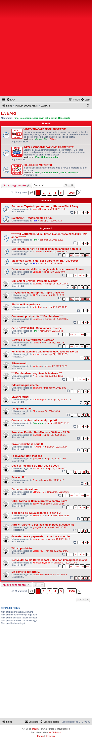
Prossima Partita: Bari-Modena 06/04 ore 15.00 (40, 432)
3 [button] (49, 192)
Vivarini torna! (20, 396)
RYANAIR (37, 251)
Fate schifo (18, 477)
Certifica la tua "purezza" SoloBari (32, 339)
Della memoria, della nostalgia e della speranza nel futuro (47, 269)
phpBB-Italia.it (55, 732)
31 (88, 554)
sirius (54, 118)
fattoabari (37, 307)
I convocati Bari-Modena (26, 455)
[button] (32, 192)
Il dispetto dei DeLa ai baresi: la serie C (36, 512)
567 (87, 299)
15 (84, 472)
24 (84, 379)
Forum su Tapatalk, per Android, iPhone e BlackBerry (44, 206)
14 (80, 472)
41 (88, 275)
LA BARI (8, 113)
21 (84, 507)
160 (71, 495)
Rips (35, 220)
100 (71, 346)
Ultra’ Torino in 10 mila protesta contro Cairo (39, 500)
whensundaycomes (42, 562)
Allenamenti (19, 363)
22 (75, 379)
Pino (16, 118)
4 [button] (55, 192)
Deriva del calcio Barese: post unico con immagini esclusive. (49, 559)
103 (87, 346)
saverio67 (37, 283)
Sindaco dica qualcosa (25, 304)
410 (71, 334)
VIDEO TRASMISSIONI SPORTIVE (45, 129)
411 (77, 334)
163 (87, 495)
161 (77, 495)
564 (71, 299)
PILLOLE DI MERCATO (38, 164)
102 (82, 346)
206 (77, 255)
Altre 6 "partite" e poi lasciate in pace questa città (42, 524)
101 (77, 346)
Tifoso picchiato (21, 548)
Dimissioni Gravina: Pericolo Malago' (34, 280)
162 (82, 495)
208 (87, 255)
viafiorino (37, 366)
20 (80, 507)
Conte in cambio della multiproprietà (34, 420)
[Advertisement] (46, 49)
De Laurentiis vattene (24, 489)
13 (75, 472)
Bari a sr (37, 272)
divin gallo (44, 118)
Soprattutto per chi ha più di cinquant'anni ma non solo (46, 248)
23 (80, 379)
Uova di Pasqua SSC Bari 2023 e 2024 (35, 465)
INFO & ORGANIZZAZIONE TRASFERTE (49, 147)
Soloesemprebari (29, 118)
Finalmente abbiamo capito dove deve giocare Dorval (44, 351)
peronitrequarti (40, 399)
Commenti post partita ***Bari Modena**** (37, 316)
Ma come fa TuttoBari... (25, 571)
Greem (38, 139)
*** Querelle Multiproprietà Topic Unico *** (37, 292)
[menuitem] (11, 99)
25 (88, 379)
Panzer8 (37, 342)
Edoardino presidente (25, 385)
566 (82, 299)
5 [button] (61, 192)
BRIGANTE (38, 492)
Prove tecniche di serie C (27, 444)
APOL (36, 295)
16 (88, 472)
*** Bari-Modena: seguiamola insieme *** (36, 373)
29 (80, 554)
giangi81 (37, 209)
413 (87, 334)
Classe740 (38, 551)
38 (75, 275)
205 (71, 255)
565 (77, 299)
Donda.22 (37, 319)
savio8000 (38, 574)
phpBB (35, 729)
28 (75, 554)
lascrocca (37, 354)
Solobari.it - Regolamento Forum (31, 217)
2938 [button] (72, 192)
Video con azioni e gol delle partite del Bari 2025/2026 (45, 260)
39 (80, 275)
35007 (36, 503)
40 (84, 275)
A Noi (35, 376)
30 (84, 554)
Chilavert (54, 139)
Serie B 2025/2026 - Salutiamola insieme (36, 328)
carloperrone (39, 539)
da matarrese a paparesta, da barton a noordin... (41, 536)
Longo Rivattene (21, 408)
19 (75, 507)
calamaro (37, 388)
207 (82, 255)
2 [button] (43, 192)
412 (82, 334)
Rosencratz (64, 118)
